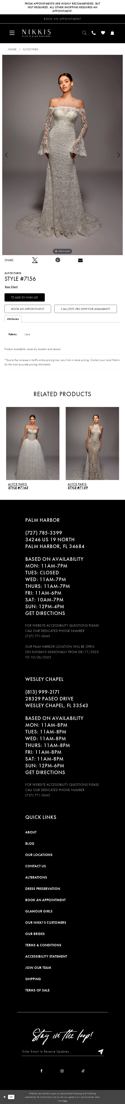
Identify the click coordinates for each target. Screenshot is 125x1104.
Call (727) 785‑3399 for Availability (85, 309)
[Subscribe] (100, 1051)
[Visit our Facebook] (41, 1071)
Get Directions (45, 613)
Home (12, 49)
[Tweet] (35, 260)
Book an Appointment (27, 309)
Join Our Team (38, 967)
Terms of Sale (37, 990)
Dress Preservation (42, 888)
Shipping (33, 979)
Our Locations (39, 855)
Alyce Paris (30, 49)
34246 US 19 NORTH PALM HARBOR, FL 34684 (55, 543)
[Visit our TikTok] (83, 1071)
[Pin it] (58, 260)
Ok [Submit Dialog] (11, 1097)
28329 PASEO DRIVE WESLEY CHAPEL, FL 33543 (56, 702)
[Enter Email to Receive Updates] (62, 1051)
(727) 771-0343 (37, 636)
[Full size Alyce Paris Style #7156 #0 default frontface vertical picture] (62, 155)
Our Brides (35, 934)
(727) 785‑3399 (43, 533)
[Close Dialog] (4, 1097)
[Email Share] (80, 260)
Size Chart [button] (11, 287)
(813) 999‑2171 (42, 692)
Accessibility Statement (46, 956)
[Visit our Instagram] (62, 1071)
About (31, 832)
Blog (29, 843)
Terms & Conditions (43, 945)
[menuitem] (12, 33)
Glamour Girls (39, 911)
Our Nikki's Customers (45, 922)
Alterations (36, 877)
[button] (12, 33)
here (65, 1100)
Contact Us (35, 866)
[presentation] (32, 443)
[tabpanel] (62, 155)
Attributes (13, 319)
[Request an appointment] (62, 18)
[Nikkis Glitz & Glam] (36, 33)
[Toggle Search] (84, 33)
